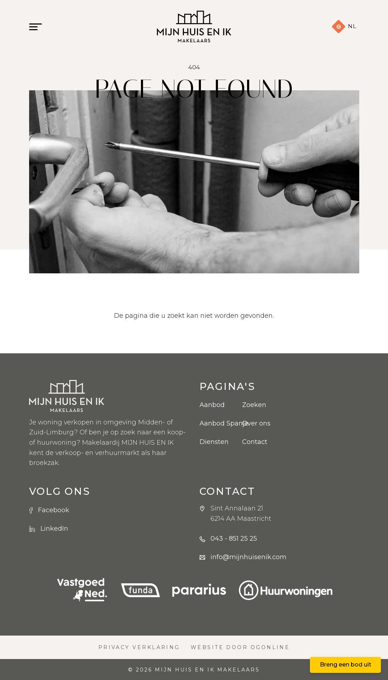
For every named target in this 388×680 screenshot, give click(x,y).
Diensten (214, 442)
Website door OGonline (240, 647)
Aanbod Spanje (215, 423)
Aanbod (212, 405)
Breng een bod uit (345, 664)
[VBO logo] (82, 590)
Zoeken (254, 405)
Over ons (256, 423)
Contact (254, 442)
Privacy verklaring (139, 647)
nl (344, 27)
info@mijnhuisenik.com (248, 557)
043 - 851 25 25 (234, 538)
